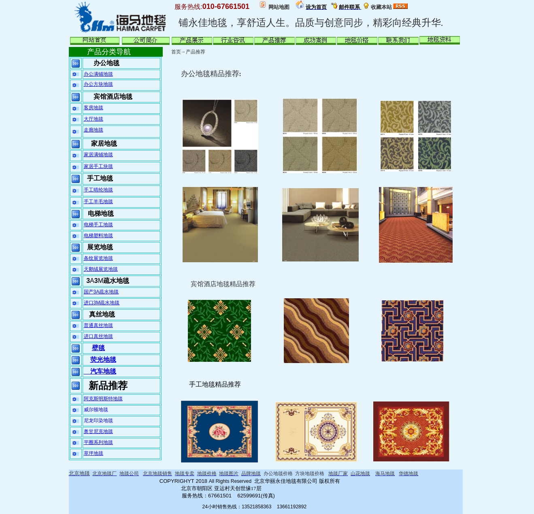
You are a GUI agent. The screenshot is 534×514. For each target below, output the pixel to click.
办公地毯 (106, 62)
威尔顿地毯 (96, 409)
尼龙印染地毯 (98, 420)
